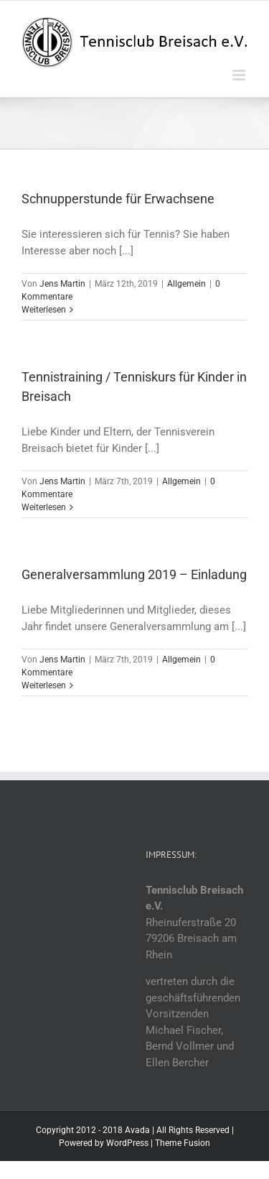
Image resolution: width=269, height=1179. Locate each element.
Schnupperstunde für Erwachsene (118, 198)
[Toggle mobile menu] (239, 75)
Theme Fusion (182, 1143)
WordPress (127, 1143)
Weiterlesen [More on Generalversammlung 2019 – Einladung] (44, 685)
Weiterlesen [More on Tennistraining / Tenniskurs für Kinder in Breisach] (44, 507)
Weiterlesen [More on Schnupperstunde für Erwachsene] (44, 310)
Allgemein (186, 284)
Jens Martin (62, 284)
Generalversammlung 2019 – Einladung (134, 574)
